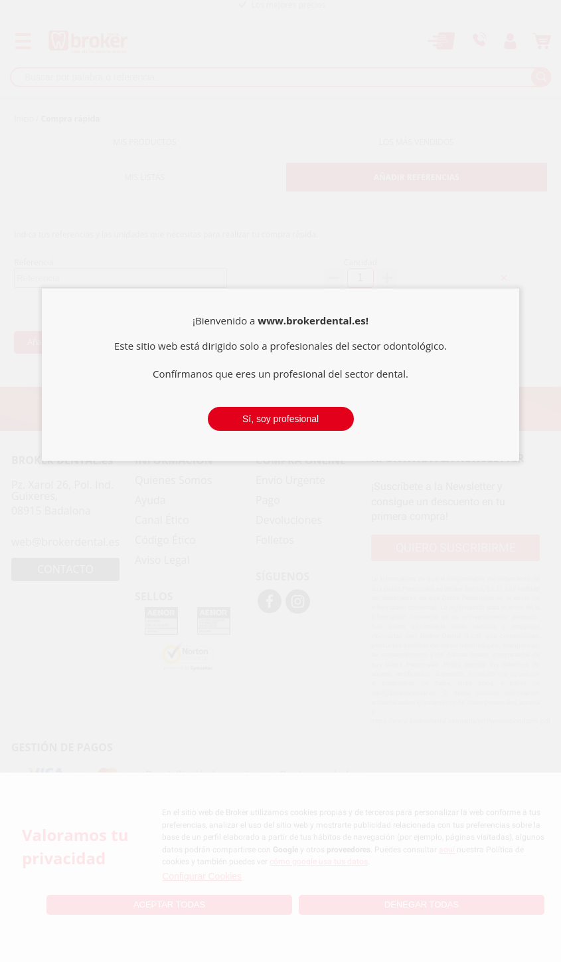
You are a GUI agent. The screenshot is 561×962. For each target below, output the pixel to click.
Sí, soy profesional (280, 419)
